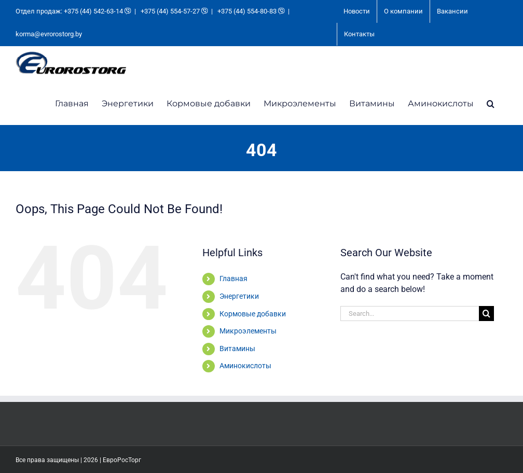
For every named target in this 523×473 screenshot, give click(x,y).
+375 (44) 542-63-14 (93, 11)
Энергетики (239, 296)
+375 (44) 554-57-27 (170, 11)
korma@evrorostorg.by (49, 34)
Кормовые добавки (252, 314)
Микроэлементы (248, 331)
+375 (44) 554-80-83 (247, 11)
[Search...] (409, 313)
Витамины (237, 348)
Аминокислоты (245, 365)
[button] (490, 102)
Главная (233, 278)
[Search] (486, 313)
